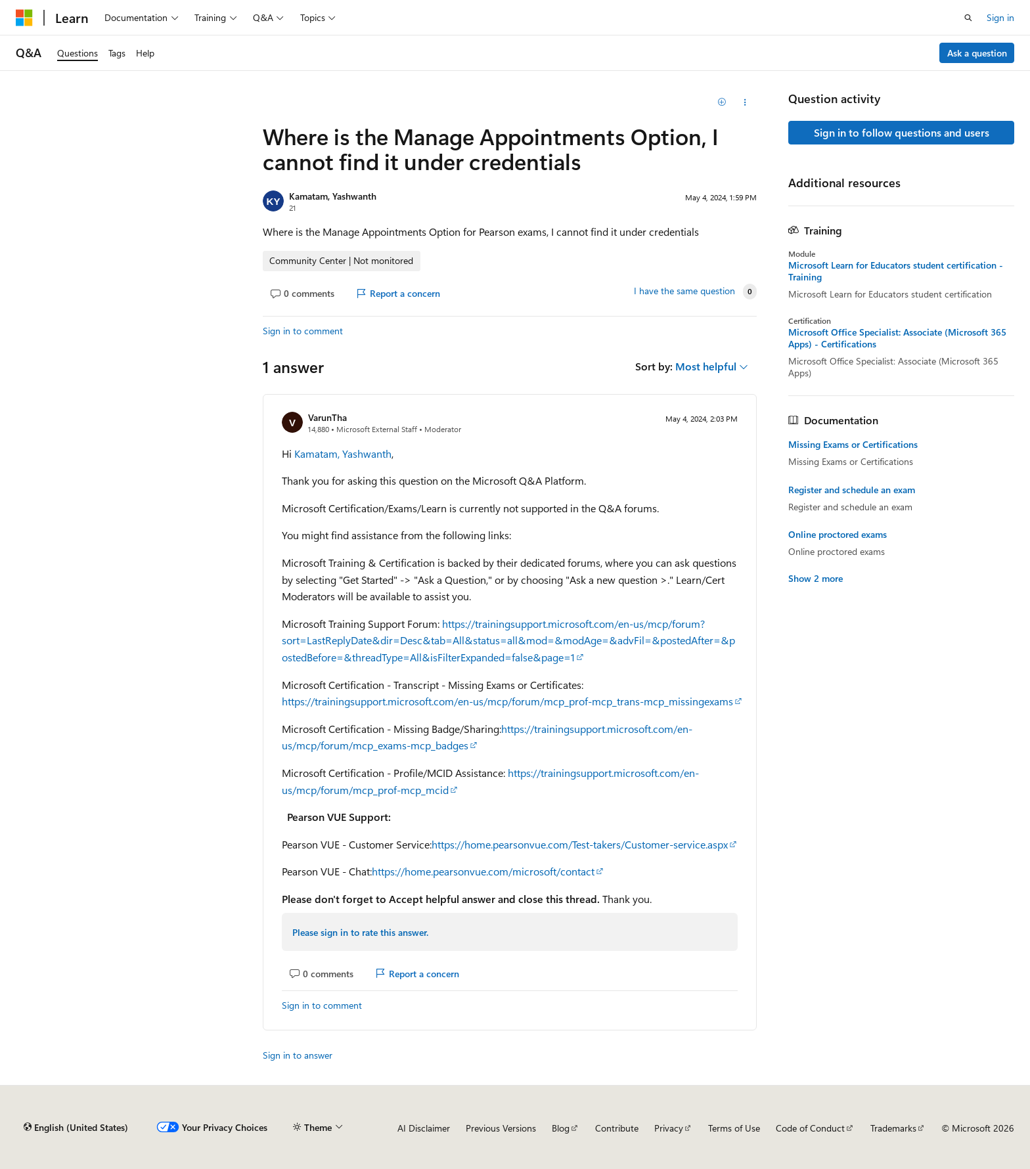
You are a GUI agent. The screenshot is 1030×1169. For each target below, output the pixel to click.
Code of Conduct (810, 1128)
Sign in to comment (303, 330)
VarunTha (327, 417)
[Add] (722, 102)
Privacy (668, 1128)
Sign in (1000, 17)
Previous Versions (501, 1128)
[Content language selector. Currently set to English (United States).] (76, 1127)
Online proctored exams (837, 534)
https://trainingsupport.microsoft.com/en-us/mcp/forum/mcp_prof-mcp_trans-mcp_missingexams (507, 701)
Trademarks (893, 1128)
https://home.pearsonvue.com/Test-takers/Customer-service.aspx (580, 844)
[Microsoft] (24, 17)
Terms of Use (734, 1128)
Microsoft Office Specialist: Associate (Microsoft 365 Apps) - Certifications (897, 338)
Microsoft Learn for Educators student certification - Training (895, 271)
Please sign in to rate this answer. (360, 932)
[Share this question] (745, 102)
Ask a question (977, 53)
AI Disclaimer (423, 1128)
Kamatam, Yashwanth (332, 196)
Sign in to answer (297, 1055)
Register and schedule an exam (851, 490)
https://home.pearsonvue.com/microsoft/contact (483, 871)
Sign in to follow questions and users (901, 132)
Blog (561, 1128)
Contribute (616, 1128)
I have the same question (684, 291)
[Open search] (968, 18)
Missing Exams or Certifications (853, 445)
